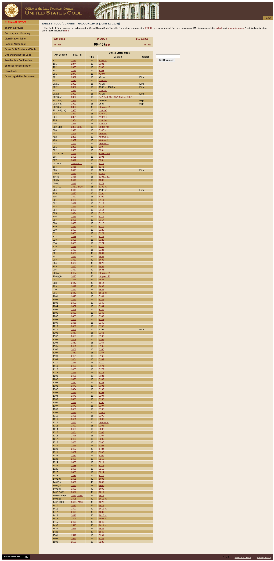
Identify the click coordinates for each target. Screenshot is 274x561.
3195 (101, 399)
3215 (101, 475)
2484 (73, 429)
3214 (101, 472)
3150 (101, 326)
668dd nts (104, 127)
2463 (73, 352)
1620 (101, 263)
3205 (101, 439)
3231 (101, 535)
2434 (73, 263)
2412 (73, 160)
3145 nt (102, 130)
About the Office (243, 557)
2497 (73, 508)
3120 (101, 230)
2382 (73, 80)
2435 (73, 266)
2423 (73, 206)
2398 (73, 147)
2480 (73, 409)
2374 (73, 64)
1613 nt (102, 498)
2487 (73, 449)
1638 (101, 289)
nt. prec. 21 (104, 107)
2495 (73, 498)
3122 (101, 236)
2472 (73, 386)
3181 (101, 376)
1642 (101, 532)
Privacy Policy (264, 557)
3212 (101, 465)
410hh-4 (103, 120)
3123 (101, 239)
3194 (101, 395)
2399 (73, 150)
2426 (73, 220)
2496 (73, 505)
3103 (101, 70)
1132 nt (102, 186)
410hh (102, 74)
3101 (101, 64)
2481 (73, 412)
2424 (73, 213)
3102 (101, 67)
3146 (101, 313)
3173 (101, 372)
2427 (73, 226)
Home (268, 18)
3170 (101, 362)
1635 (101, 269)
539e (101, 196)
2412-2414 (76, 163)
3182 (101, 379)
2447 (73, 283)
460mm (102, 133)
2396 (73, 130)
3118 (101, 223)
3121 (101, 233)
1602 (101, 488)
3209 (101, 455)
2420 (73, 193)
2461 (73, 346)
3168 (101, 356)
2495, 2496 (77, 502)
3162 (101, 336)
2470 (73, 379)
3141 (101, 296)
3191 (101, 386)
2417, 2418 (77, 186)
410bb (102, 412)
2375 (73, 67)
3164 (101, 342)
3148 (101, 319)
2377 (73, 74)
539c (101, 160)
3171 (101, 366)
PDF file (149, 28)
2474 (73, 389)
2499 (73, 522)
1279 (101, 183)
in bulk (219, 28)
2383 (73, 110)
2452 (73, 303)
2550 (73, 542)
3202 (101, 429)
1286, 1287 (104, 176)
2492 (73, 485)
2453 (73, 309)
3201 (101, 425)
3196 (101, 402)
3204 (101, 435)
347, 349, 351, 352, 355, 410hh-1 (115, 97)
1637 (101, 286)
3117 (101, 220)
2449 (73, 299)
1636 (101, 279)
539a (101, 150)
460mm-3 (104, 143)
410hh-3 (103, 117)
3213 (101, 469)
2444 (73, 279)
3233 (101, 542)
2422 (73, 200)
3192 (101, 389)
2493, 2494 (77, 495)
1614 (101, 283)
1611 (101, 492)
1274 (101, 163)
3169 (101, 359)
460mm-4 (104, 422)
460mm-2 (104, 140)
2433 (73, 256)
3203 (101, 432)
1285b (102, 173)
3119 (101, 226)
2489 (73, 472)
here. (67, 30)
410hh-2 (103, 113)
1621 (101, 505)
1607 (101, 482)
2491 (73, 478)
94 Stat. (101, 39)
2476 (73, 392)
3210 (101, 459)
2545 (73, 525)
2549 (73, 535)
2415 (73, 166)
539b (101, 156)
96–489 (147, 44)
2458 (73, 336)
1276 (101, 166)
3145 (101, 309)
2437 (73, 269)
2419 (73, 190)
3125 (101, 246)
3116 (101, 216)
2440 (73, 276)
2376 (73, 70)
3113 (101, 206)
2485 (73, 435)
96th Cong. (59, 39)
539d (101, 193)
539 (101, 147)
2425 (73, 216)
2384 (73, 117)
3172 (101, 369)
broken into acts (236, 28)
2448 (73, 296)
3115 (101, 213)
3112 (101, 203)
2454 (73, 319)
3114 (101, 210)
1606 (101, 478)
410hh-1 (103, 80)
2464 (73, 356)
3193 (101, 392)
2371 (73, 60)
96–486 (57, 44)
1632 (101, 256)
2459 (73, 339)
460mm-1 (104, 137)
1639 (101, 512)
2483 (73, 422)
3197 (101, 405)
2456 (73, 322)
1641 (101, 528)
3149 (101, 322)
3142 (101, 299)
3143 (101, 303)
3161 (101, 332)
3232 (101, 538)
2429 (73, 243)
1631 (101, 253)
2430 (73, 249)
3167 (101, 352)
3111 (101, 200)
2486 (73, 442)
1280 (101, 180)
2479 (73, 402)
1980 (145, 39)
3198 (101, 409)
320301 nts (104, 153)
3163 (101, 339)
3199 (101, 415)
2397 (73, 140)
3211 (101, 462)
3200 (101, 419)
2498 (73, 512)
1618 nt (102, 515)
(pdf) (107, 45)
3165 (101, 346)
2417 (73, 183)
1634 (101, 266)
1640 (101, 522)
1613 (101, 495)
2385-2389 (76, 127)
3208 (101, 452)
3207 (101, 445)
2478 (73, 395)
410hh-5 (103, 123)
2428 (73, 233)
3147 (101, 316)
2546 (73, 528)
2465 (73, 366)
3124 (101, 243)
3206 (101, 442)
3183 (101, 382)
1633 (101, 259)
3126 (101, 249)
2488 (73, 459)
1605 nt (102, 518)
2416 (73, 173)
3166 (101, 349)
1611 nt (102, 293)
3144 (101, 306)
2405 (73, 156)
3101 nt (102, 60)
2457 (73, 329)
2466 (73, 372)
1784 (101, 449)
